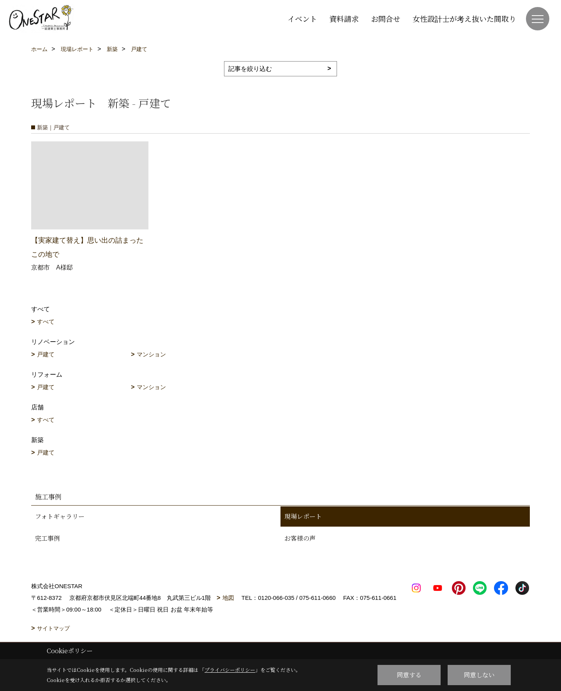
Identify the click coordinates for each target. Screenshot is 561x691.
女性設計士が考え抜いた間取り (464, 18)
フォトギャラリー (60, 516)
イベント (302, 18)
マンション (151, 354)
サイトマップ (53, 628)
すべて (46, 321)
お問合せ (385, 18)
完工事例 (47, 538)
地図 (228, 597)
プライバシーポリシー (230, 669)
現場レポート (303, 516)
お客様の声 (300, 538)
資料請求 (344, 18)
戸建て (46, 354)
